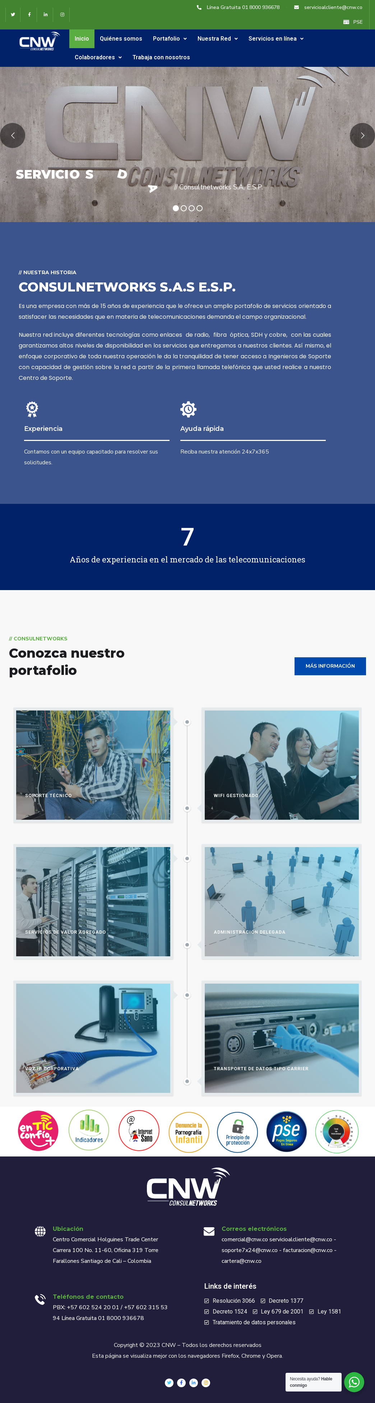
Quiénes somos (121, 38)
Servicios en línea (276, 38)
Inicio (82, 38)
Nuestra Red (218, 38)
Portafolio (170, 38)
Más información (330, 666)
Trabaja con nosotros (161, 57)
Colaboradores (98, 57)
